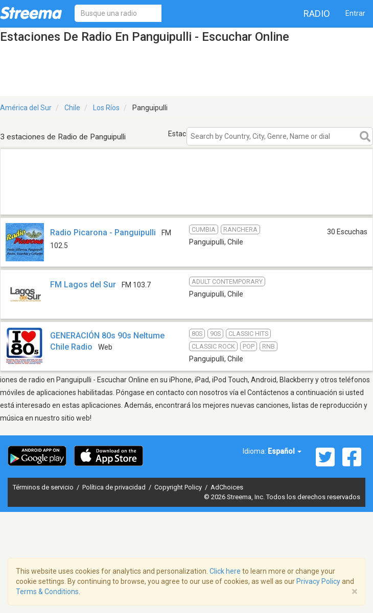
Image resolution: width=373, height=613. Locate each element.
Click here (225, 571)
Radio (317, 13)
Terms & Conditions (47, 591)
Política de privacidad (114, 487)
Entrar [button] (355, 13)
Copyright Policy (178, 487)
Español (284, 451)
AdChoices (227, 487)
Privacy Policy (318, 581)
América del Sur (26, 108)
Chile (72, 108)
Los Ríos (106, 108)
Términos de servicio (44, 487)
